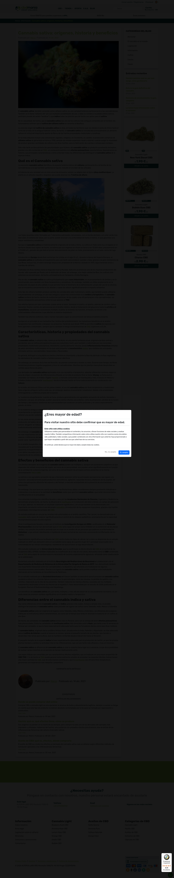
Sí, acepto (124, 452)
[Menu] (170, 854)
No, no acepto (110, 452)
